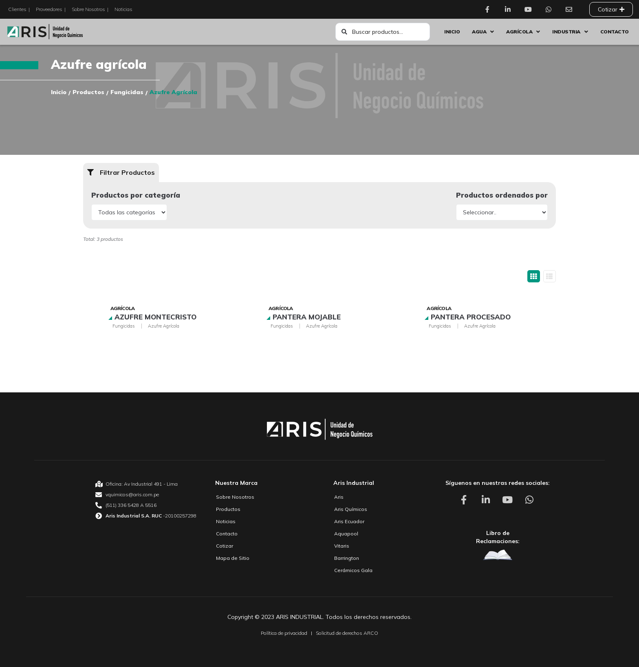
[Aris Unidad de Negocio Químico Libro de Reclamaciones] (497, 554)
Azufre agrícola (163, 326)
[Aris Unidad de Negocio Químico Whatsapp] (550, 9)
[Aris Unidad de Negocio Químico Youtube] (530, 9)
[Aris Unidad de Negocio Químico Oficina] (145, 484)
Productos (88, 92)
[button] (121, 172)
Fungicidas (126, 92)
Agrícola (122, 308)
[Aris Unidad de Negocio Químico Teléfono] (145, 505)
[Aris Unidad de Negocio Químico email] (145, 494)
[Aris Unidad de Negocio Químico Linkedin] (510, 9)
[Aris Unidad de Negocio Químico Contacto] (571, 9)
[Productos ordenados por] (502, 212)
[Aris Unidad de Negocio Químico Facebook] (489, 9)
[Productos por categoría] (129, 212)
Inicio (58, 92)
